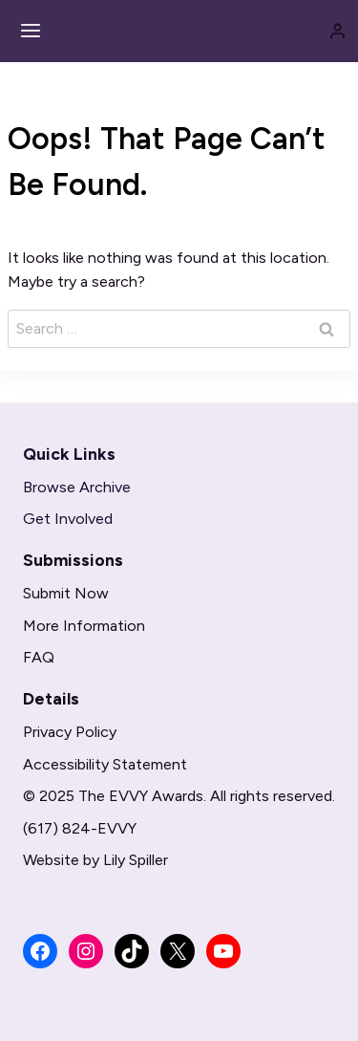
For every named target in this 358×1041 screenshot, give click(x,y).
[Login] (337, 30)
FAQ (38, 657)
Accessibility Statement (105, 764)
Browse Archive (77, 487)
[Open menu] (31, 31)
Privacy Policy (69, 732)
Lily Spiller (135, 860)
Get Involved (68, 519)
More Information (84, 626)
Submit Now (66, 593)
